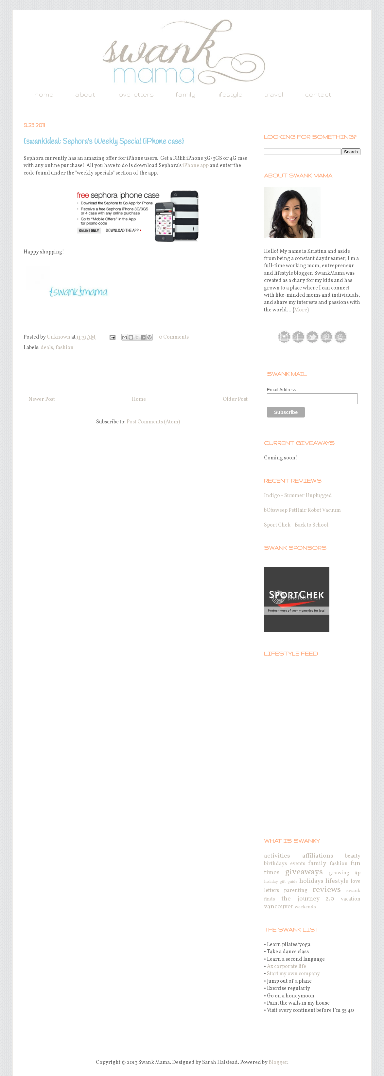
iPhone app (196, 165)
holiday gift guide (281, 882)
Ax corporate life (286, 966)
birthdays (275, 863)
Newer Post (41, 399)
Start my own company (293, 973)
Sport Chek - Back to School (296, 525)
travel (273, 94)
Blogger (278, 1062)
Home (139, 399)
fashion (65, 347)
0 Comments (174, 337)
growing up (344, 873)
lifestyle (229, 94)
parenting (295, 890)
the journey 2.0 (308, 899)
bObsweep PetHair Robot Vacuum (302, 510)
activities (277, 856)
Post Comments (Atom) (153, 422)
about (85, 94)
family (185, 94)
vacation (350, 899)
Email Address (281, 389)
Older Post (235, 399)
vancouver (278, 906)
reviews (326, 890)
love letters (135, 94)
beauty (352, 856)
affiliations (317, 856)
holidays (311, 881)
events (297, 863)
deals (47, 347)
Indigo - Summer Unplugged (298, 495)
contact (318, 94)
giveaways (304, 872)
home (43, 94)
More (300, 310)
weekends (305, 907)
